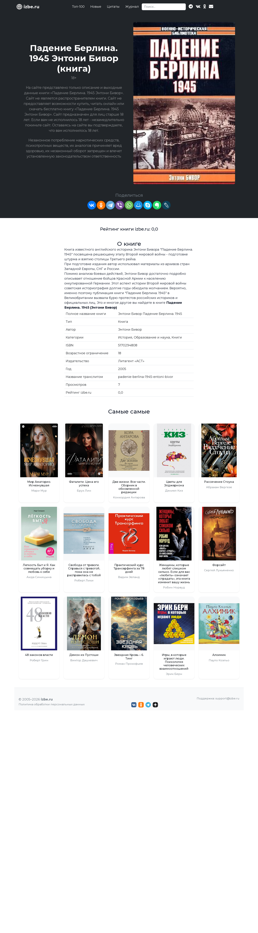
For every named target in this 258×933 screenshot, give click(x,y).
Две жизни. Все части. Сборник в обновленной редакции (129, 487)
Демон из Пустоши (84, 655)
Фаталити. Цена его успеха (84, 483)
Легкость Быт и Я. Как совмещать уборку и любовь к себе (39, 568)
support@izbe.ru (227, 698)
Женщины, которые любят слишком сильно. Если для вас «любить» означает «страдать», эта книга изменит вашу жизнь (174, 573)
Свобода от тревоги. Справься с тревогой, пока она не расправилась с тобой (84, 570)
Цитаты (113, 7)
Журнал (132, 7)
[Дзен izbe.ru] (155, 704)
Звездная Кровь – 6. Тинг (129, 656)
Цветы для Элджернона (174, 483)
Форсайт (219, 565)
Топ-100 (78, 7)
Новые (95, 7)
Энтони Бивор (130, 330)
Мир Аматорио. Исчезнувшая (39, 483)
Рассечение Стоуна (219, 482)
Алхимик (219, 655)
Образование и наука (152, 337)
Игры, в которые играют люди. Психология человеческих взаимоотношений (173, 661)
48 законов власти (39, 655)
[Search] (164, 6)
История (125, 337)
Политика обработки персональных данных (52, 704)
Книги (177, 337)
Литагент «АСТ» (131, 361)
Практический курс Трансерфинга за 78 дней (129, 568)
